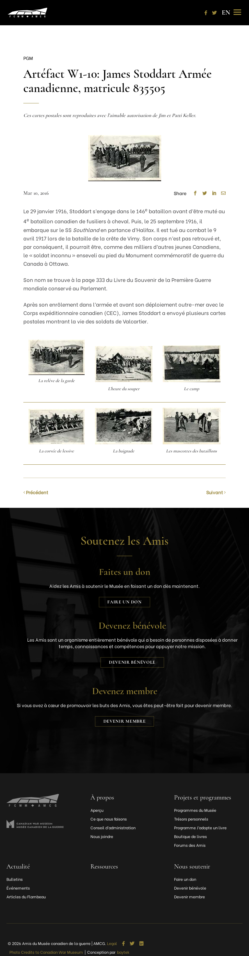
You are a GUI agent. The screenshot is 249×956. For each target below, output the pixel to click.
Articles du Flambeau (26, 896)
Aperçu (96, 810)
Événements (18, 888)
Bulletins (14, 879)
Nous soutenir (192, 866)
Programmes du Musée (195, 810)
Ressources (104, 866)
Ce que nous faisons (108, 819)
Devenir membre (124, 721)
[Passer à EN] (226, 12)
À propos (102, 797)
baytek (123, 952)
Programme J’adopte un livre (200, 827)
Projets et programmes (202, 797)
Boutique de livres (190, 836)
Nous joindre (101, 836)
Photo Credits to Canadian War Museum (46, 952)
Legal (112, 943)
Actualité (18, 866)
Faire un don (124, 602)
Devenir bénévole (132, 662)
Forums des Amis (190, 845)
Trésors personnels (191, 819)
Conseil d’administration (113, 827)
